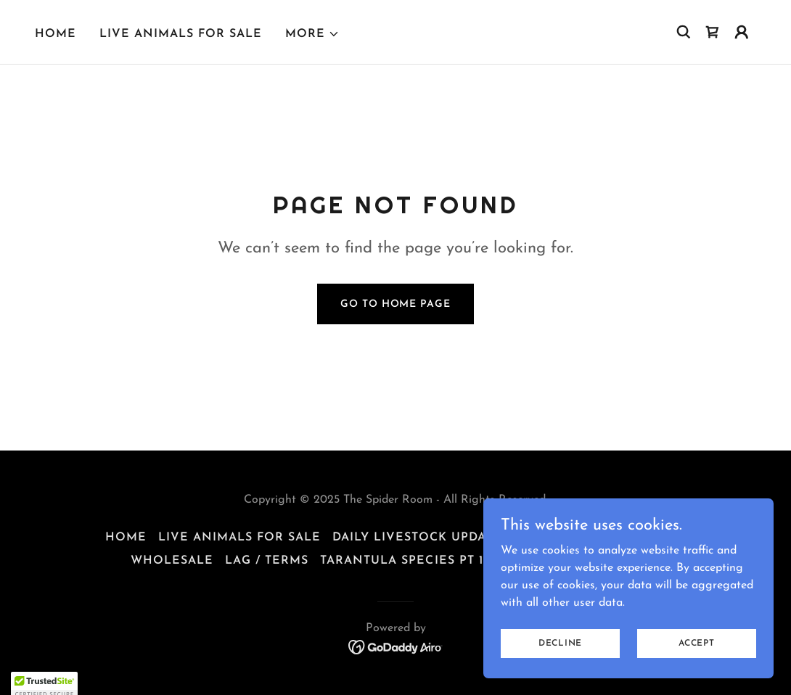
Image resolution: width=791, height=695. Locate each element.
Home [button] (126, 537)
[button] (312, 34)
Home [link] (55, 34)
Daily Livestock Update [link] (416, 537)
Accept (697, 653)
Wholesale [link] (172, 561)
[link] (712, 31)
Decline (560, 653)
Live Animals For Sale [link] (180, 34)
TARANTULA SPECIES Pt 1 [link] (401, 561)
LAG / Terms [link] (266, 561)
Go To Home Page (395, 304)
